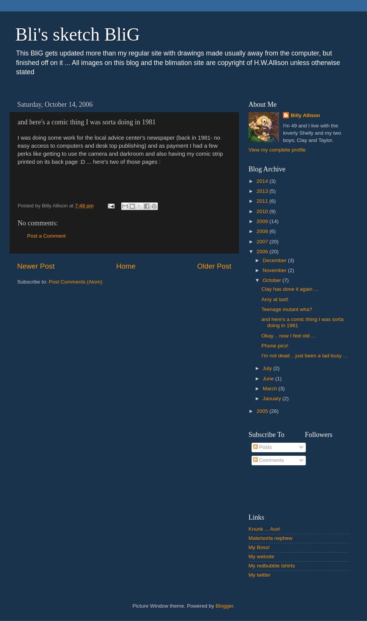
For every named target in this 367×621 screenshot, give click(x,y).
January (273, 398)
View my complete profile (277, 150)
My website (261, 556)
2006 (263, 251)
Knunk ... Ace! (264, 529)
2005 (263, 411)
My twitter (259, 575)
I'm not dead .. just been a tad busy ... (304, 356)
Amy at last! (275, 299)
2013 (263, 191)
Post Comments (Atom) (75, 282)
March (270, 388)
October (273, 280)
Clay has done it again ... (289, 289)
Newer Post (36, 266)
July (268, 368)
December (275, 260)
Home (125, 266)
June (269, 378)
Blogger (224, 606)
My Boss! (259, 547)
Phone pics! (275, 346)
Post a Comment (46, 236)
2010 (263, 211)
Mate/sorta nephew (270, 538)
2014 (263, 181)
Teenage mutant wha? (286, 309)
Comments (268, 460)
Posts (262, 447)
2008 (263, 231)
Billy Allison (305, 115)
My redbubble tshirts (271, 566)
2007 (263, 241)
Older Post (214, 266)
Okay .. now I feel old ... (288, 336)
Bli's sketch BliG (77, 34)
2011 (263, 201)
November (275, 270)
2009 (263, 221)
